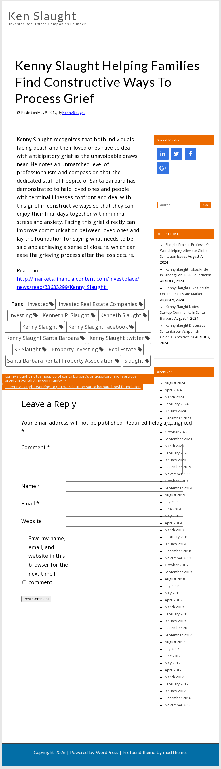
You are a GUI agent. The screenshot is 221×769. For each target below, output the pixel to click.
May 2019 (172, 516)
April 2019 (173, 523)
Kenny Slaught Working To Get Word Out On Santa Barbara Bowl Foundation (73, 386)
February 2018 (176, 614)
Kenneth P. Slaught (66, 315)
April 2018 (173, 600)
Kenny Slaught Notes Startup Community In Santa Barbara (182, 312)
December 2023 (178, 418)
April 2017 (173, 670)
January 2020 (175, 460)
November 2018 (178, 558)
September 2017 (178, 635)
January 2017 (175, 691)
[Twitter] (176, 154)
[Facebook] (190, 154)
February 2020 (176, 453)
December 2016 (178, 698)
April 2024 (173, 390)
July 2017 (172, 649)
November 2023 (178, 425)
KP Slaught (27, 349)
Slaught (133, 360)
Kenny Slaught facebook (98, 326)
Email (30, 503)
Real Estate (122, 349)
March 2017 (174, 677)
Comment (35, 447)
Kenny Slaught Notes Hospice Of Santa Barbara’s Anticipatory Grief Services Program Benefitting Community (71, 378)
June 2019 (173, 509)
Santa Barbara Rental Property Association (60, 360)
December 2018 (178, 551)
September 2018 (178, 572)
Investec (38, 304)
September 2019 (178, 488)
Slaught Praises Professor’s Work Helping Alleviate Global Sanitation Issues (184, 250)
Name (30, 486)
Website (31, 521)
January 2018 (175, 621)
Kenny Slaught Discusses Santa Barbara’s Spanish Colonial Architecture (182, 331)
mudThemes (175, 752)
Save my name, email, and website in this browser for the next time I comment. (48, 560)
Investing (20, 315)
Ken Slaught (42, 16)
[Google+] (163, 168)
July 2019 (172, 501)
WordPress (107, 752)
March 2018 (174, 607)
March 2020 (174, 445)
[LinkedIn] (163, 154)
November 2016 (178, 705)
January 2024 (175, 410)
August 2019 (175, 495)
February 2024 (176, 404)
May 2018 (172, 593)
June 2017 (173, 656)
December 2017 (178, 627)
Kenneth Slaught (120, 315)
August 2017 (175, 642)
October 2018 (176, 565)
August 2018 (175, 579)
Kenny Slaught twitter (116, 337)
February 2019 (176, 536)
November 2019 (178, 474)
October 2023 (176, 432)
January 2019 (175, 544)
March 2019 (174, 530)
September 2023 (178, 439)
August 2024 (175, 383)
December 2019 (178, 466)
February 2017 (176, 684)
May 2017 (172, 662)
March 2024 (174, 397)
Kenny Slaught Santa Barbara (42, 337)
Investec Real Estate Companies (98, 304)
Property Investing (75, 349)
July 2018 (172, 586)
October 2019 (176, 481)
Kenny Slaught (73, 113)
